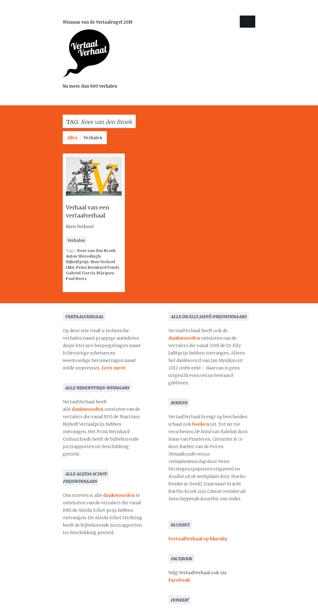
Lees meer (114, 368)
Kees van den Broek (96, 250)
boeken (200, 424)
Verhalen (93, 137)
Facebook (179, 580)
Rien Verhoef (103, 261)
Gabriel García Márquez (90, 273)
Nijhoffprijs (77, 261)
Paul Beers (76, 278)
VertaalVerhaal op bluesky (197, 539)
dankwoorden (87, 409)
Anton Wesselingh (83, 256)
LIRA (70, 267)
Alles (72, 137)
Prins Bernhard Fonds (97, 267)
